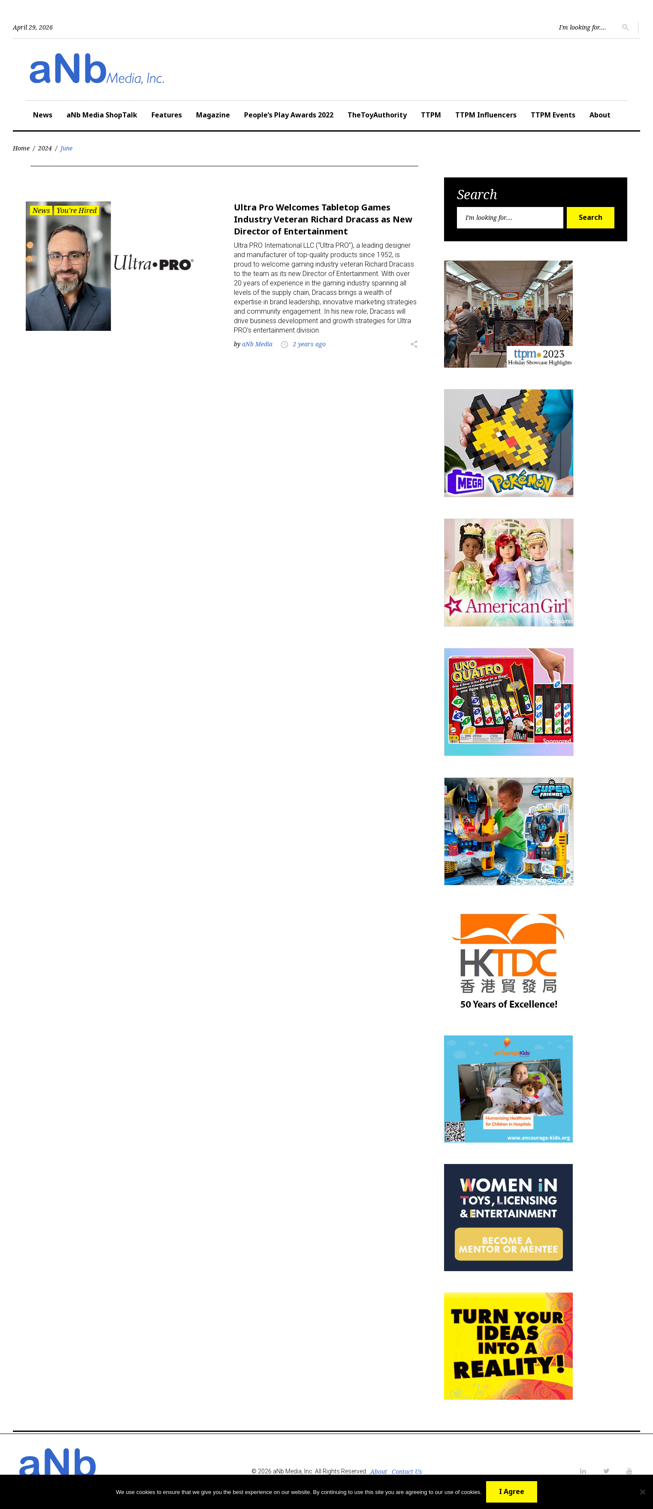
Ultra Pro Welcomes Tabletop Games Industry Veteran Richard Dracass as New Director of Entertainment (323, 219)
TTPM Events (553, 115)
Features (166, 115)
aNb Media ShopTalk (102, 115)
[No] (642, 1492)
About (600, 115)
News (42, 115)
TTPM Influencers (486, 115)
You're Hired (77, 210)
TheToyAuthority (377, 115)
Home (21, 148)
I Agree (511, 1491)
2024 (45, 148)
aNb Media (257, 344)
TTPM (431, 115)
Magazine (213, 115)
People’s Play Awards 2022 (288, 115)
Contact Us (407, 1471)
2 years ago (309, 344)
